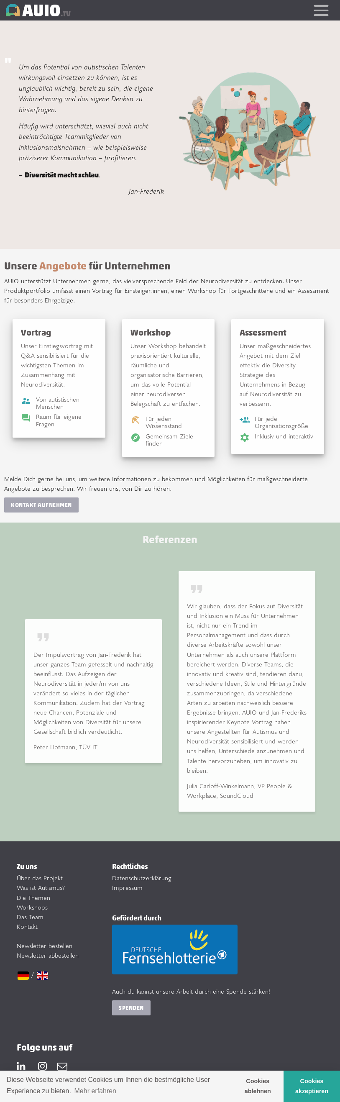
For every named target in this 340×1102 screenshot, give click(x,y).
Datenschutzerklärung (141, 878)
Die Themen (33, 897)
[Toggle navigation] (321, 10)
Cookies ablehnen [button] (258, 1086)
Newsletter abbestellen (48, 955)
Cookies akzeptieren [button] (311, 1086)
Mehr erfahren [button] (95, 1090)
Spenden (131, 1007)
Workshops (32, 907)
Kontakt (27, 926)
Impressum (127, 887)
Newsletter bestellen (44, 946)
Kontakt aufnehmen (41, 504)
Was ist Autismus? (41, 887)
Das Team (30, 917)
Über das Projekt (40, 878)
